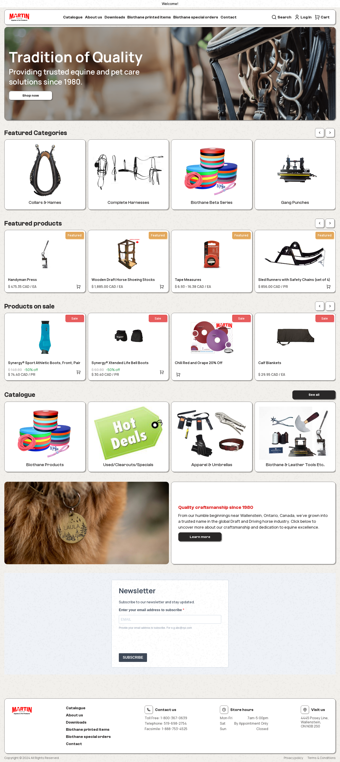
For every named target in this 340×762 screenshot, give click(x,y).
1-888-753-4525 (174, 728)
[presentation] (152, 641)
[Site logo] (19, 17)
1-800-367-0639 (173, 718)
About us (93, 17)
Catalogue (73, 17)
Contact (229, 17)
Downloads (115, 17)
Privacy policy (293, 758)
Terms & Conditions (321, 758)
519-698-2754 (175, 723)
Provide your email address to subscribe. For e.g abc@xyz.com (155, 627)
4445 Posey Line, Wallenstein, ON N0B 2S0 (315, 722)
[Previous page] (319, 132)
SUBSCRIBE (133, 657)
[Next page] (330, 132)
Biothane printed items (149, 17)
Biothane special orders (195, 17)
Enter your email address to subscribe (151, 610)
